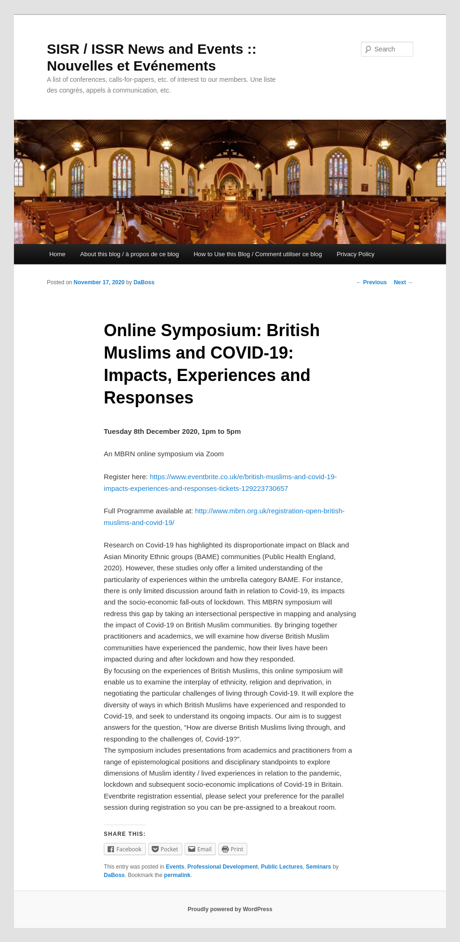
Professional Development (222, 866)
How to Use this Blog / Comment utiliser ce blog (258, 254)
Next (403, 282)
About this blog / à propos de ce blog (129, 254)
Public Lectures (281, 866)
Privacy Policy (355, 254)
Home (57, 254)
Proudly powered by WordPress (229, 909)
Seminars (318, 866)
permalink (177, 875)
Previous (371, 282)
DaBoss (144, 282)
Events (175, 866)
